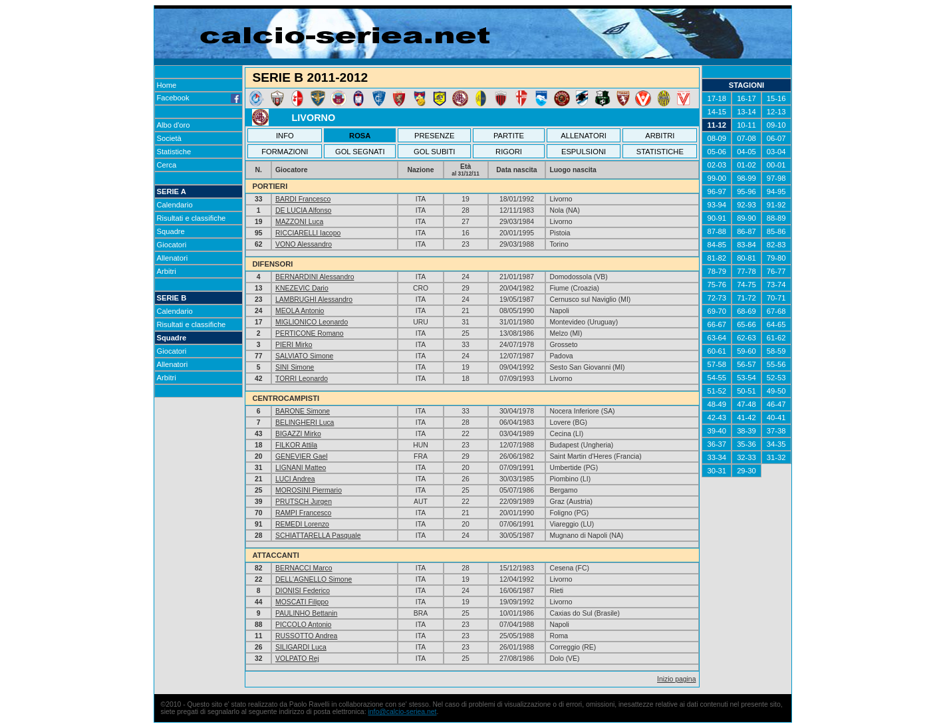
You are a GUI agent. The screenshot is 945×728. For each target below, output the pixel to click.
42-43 (716, 418)
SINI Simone (294, 367)
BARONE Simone (302, 411)
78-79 (716, 271)
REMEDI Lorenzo (302, 524)
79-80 (776, 258)
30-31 (716, 471)
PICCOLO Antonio (303, 624)
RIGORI (508, 152)
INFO (285, 136)
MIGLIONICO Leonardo (311, 322)
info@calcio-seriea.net (402, 711)
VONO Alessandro (303, 244)
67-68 (776, 311)
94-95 (776, 191)
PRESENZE (434, 136)
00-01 (776, 165)
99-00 (716, 178)
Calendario (175, 205)
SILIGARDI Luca (301, 647)
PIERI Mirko (293, 344)
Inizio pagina (676, 679)
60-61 (716, 351)
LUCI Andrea (295, 479)
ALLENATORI (584, 136)
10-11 (746, 125)
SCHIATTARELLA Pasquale (317, 535)
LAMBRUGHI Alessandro (313, 299)
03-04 (776, 152)
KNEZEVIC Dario (302, 288)
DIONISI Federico (302, 590)
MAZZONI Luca (299, 221)
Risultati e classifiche (191, 218)
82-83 (776, 245)
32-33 (746, 457)
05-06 (716, 152)
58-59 (776, 351)
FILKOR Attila (296, 445)
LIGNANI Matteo (300, 467)
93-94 (716, 205)
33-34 (716, 457)
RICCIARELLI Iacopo (307, 233)
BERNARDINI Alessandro (314, 277)
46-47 (776, 404)
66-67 (716, 324)
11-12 (716, 125)
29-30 (746, 471)
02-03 (716, 165)
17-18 (716, 98)
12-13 (776, 112)
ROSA (359, 136)
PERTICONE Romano (309, 333)
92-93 (746, 205)
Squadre (171, 231)
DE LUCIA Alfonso (303, 210)
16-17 (746, 98)
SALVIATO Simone (304, 356)
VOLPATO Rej (297, 658)
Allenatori (172, 258)
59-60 (746, 351)
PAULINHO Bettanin (306, 613)
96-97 (716, 191)
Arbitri (166, 271)
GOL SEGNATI (360, 152)
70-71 (776, 298)
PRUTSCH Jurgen (303, 501)
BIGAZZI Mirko (298, 433)
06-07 (776, 138)
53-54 (746, 378)
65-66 (746, 324)
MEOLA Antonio (299, 310)
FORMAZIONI (284, 152)
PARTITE (508, 136)
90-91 (716, 218)
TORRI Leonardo (301, 378)
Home (167, 85)
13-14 (746, 112)
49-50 (776, 391)
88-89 (776, 218)
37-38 (776, 431)
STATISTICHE (660, 152)
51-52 (716, 391)
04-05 (746, 152)
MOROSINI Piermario (308, 490)
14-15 (716, 112)
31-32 (776, 457)
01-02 (746, 165)
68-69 (746, 311)
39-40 (716, 431)
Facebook (199, 98)
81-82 (716, 258)
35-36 (746, 444)
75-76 (716, 285)
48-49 (716, 404)
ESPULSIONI (583, 152)
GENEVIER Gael (301, 456)
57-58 (716, 364)
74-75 (746, 285)
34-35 (776, 444)
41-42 (746, 418)
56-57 (746, 364)
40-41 (776, 418)
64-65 (776, 324)
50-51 (746, 391)
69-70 (716, 311)
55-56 (776, 364)
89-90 (746, 218)
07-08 (746, 138)
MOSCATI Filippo (302, 602)
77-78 (746, 271)
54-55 (716, 378)
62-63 (746, 338)
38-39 (746, 431)
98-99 (746, 178)
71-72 (746, 298)
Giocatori (172, 245)
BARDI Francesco (303, 199)
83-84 (746, 245)
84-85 (716, 245)
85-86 (776, 231)
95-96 (746, 191)
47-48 (746, 404)
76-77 (776, 271)
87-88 (716, 231)
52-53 (776, 378)
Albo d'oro (173, 125)
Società (169, 138)
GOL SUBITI (434, 152)
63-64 (716, 338)
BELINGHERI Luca (304, 422)
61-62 (776, 338)
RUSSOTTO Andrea (306, 636)
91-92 (776, 205)
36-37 (716, 444)
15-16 (776, 98)
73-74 (776, 285)
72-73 (716, 298)
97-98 (776, 178)
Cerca (167, 165)
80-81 (746, 258)
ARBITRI (659, 136)
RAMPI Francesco (303, 513)
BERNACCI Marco (303, 568)
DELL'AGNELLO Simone (313, 579)
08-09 (716, 138)
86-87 (746, 231)
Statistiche (174, 152)
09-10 (776, 125)
